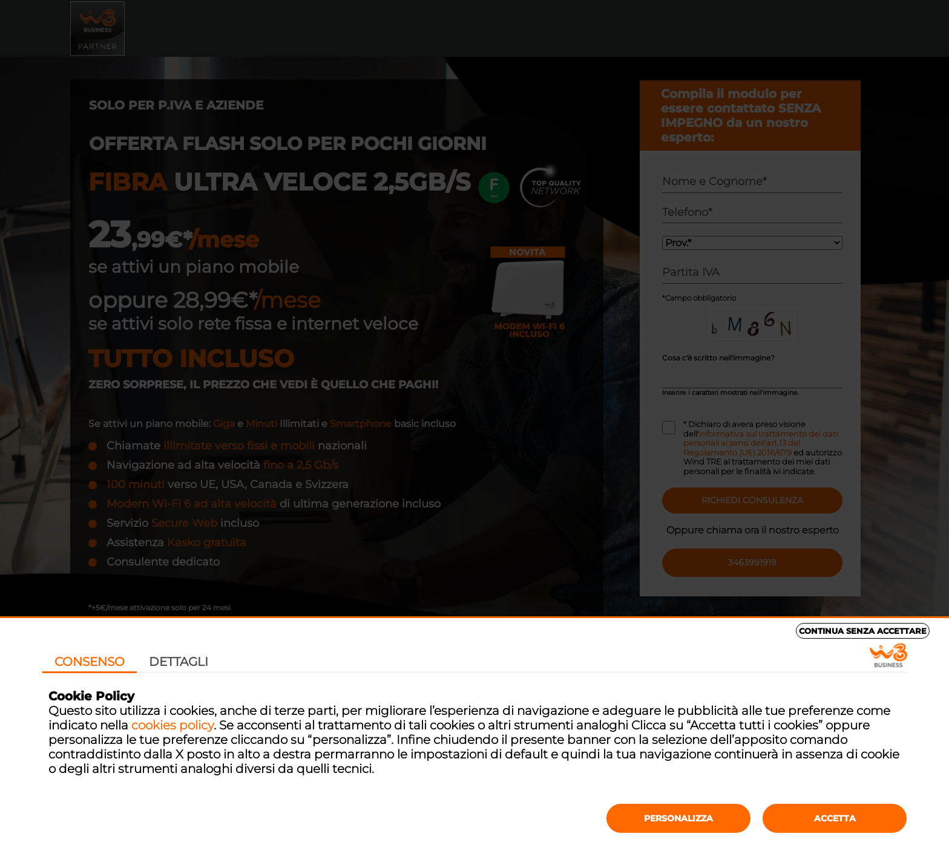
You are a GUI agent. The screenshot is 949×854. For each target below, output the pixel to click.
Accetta (835, 818)
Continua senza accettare (863, 631)
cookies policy (172, 725)
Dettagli (178, 661)
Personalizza (678, 818)
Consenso (89, 661)
